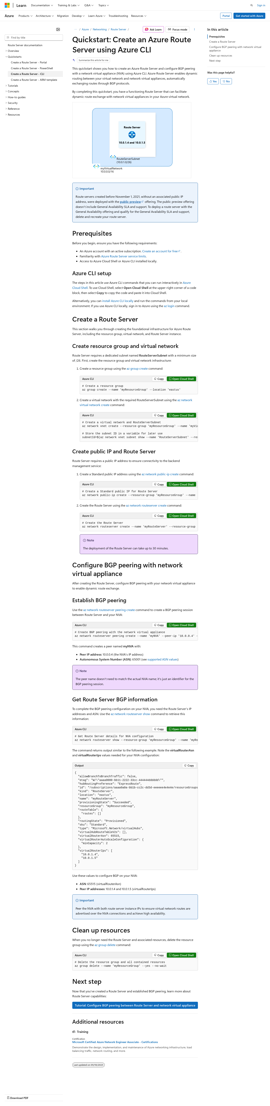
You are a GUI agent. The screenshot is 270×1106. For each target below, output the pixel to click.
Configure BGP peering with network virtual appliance (235, 48)
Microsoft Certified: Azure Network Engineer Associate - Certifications (115, 1042)
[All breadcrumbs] (75, 29)
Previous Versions (35, 1094)
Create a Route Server (222, 41)
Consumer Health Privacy (112, 1094)
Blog (53, 1094)
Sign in (261, 5)
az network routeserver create (146, 505)
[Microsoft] (7, 5)
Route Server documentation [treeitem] (25, 45)
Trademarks (162, 1094)
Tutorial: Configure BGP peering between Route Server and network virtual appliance (135, 1005)
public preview (130, 201)
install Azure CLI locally (117, 301)
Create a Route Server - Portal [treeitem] (29, 62)
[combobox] (34, 37)
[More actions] (194, 29)
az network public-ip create (160, 474)
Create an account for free (160, 251)
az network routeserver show (130, 714)
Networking (100, 29)
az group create (137, 368)
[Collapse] (58, 29)
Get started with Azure (249, 16)
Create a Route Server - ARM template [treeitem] (34, 80)
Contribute (69, 1094)
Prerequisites (217, 36)
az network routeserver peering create (109, 610)
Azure (85, 29)
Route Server (118, 29)
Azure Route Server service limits (123, 256)
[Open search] (252, 5)
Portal (226, 16)
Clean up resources (220, 55)
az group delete (105, 945)
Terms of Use (142, 1094)
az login (169, 306)
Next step (215, 60)
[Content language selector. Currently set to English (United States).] (22, 1085)
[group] (139, 430)
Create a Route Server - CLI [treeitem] (27, 74)
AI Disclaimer (12, 1094)
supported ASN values (163, 659)
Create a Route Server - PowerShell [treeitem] (32, 68)
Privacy (85, 1094)
